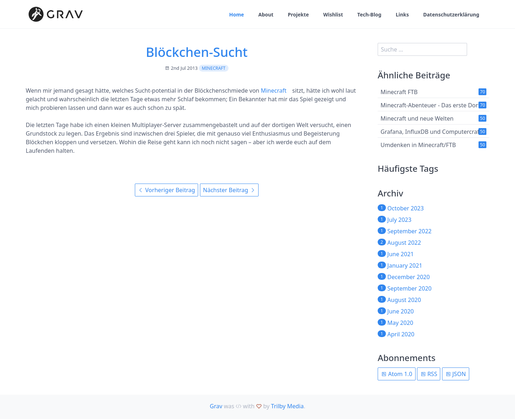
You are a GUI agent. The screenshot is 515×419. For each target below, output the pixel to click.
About (265, 14)
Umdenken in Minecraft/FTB (418, 145)
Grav (216, 406)
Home (236, 14)
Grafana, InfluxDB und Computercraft (431, 132)
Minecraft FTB (399, 92)
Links (402, 14)
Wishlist (333, 14)
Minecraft (213, 68)
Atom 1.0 (396, 374)
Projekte (298, 14)
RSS (428, 374)
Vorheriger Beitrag (166, 190)
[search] (422, 49)
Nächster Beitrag (229, 190)
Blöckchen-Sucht (197, 52)
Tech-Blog (369, 14)
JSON (455, 374)
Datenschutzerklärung (451, 14)
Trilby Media (287, 406)
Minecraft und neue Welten (417, 118)
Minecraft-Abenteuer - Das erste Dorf (430, 105)
